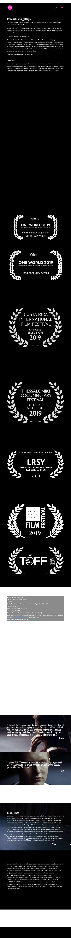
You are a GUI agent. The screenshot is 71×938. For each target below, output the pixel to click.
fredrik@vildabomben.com (20, 617)
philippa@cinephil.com (35, 619)
